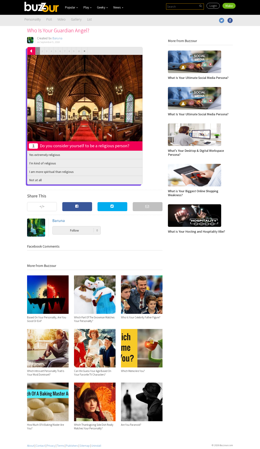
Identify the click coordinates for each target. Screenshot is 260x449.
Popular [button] (71, 7)
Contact (40, 445)
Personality (32, 19)
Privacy (51, 445)
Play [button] (87, 7)
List (89, 19)
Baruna (57, 38)
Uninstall (96, 445)
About (30, 445)
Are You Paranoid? (131, 424)
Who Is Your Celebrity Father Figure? (140, 317)
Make (229, 6)
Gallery (76, 19)
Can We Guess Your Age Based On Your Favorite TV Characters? (92, 372)
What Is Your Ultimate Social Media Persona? (198, 78)
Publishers (72, 445)
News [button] (118, 7)
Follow (84, 230)
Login (213, 6)
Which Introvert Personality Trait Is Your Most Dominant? (45, 372)
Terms (60, 445)
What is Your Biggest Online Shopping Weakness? (193, 193)
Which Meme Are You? (133, 371)
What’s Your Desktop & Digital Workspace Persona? (196, 153)
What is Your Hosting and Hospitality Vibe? (196, 231)
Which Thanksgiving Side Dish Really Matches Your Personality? (93, 426)
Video (61, 19)
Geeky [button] (102, 7)
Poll (49, 19)
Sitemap (85, 445)
